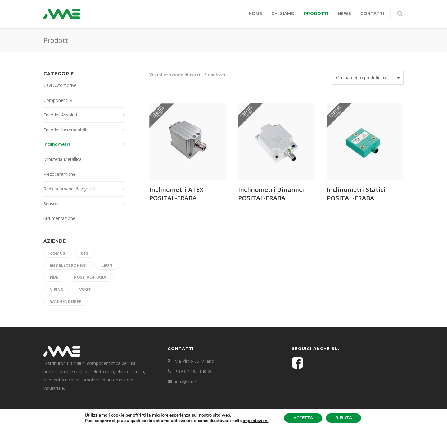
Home (255, 13)
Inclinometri (56, 144)
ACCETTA (303, 418)
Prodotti (316, 13)
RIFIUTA (343, 418)
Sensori (50, 204)
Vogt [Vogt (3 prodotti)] (85, 289)
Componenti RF (59, 100)
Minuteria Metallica (62, 159)
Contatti (372, 13)
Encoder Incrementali (64, 130)
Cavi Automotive (60, 85)
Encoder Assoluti (60, 115)
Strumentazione (59, 218)
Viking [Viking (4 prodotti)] (57, 289)
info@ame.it (187, 382)
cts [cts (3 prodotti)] (84, 253)
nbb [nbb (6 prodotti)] (54, 277)
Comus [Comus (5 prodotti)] (57, 253)
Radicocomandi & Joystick (69, 189)
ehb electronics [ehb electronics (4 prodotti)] (68, 265)
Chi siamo (283, 13)
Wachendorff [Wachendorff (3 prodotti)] (65, 301)
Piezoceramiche (59, 174)
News (344, 13)
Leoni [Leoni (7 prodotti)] (108, 265)
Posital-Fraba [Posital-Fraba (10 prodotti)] (90, 277)
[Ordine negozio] (368, 78)
